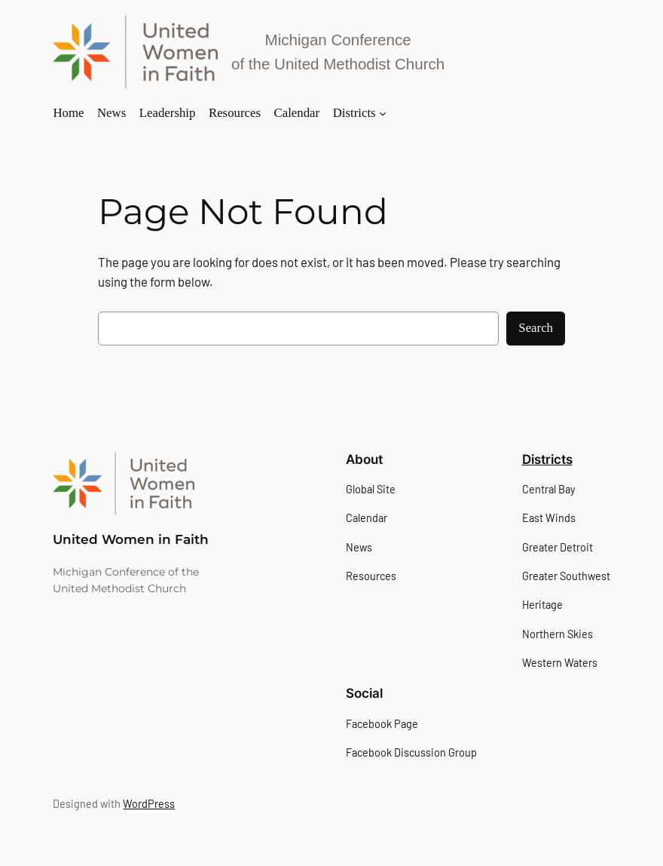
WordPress (149, 803)
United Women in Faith (131, 539)
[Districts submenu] (382, 113)
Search (535, 328)
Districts (547, 459)
